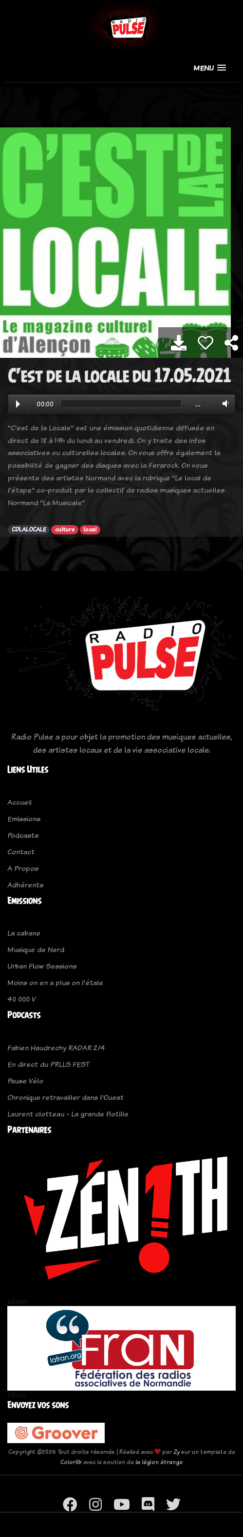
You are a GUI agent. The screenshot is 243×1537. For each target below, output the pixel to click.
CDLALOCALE (29, 529)
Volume (224, 403)
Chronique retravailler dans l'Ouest (65, 1097)
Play (18, 404)
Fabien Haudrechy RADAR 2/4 (56, 1047)
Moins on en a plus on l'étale (55, 982)
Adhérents (25, 885)
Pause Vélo (25, 1081)
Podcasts (22, 835)
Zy (176, 1452)
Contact (21, 852)
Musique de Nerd (35, 949)
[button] (209, 67)
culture (65, 529)
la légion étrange (159, 1462)
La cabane (23, 933)
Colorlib (71, 1462)
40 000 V (21, 999)
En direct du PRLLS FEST (48, 1064)
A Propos (22, 868)
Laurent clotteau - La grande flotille (68, 1114)
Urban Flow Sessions (41, 966)
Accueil (19, 802)
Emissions (23, 818)
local (89, 529)
